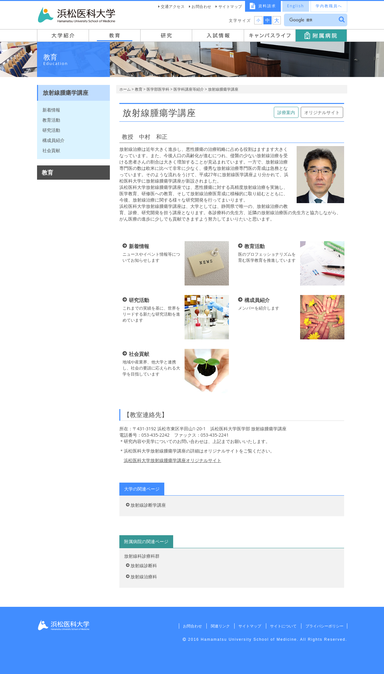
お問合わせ (201, 6)
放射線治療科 (143, 577)
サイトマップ (230, 6)
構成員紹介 (53, 140)
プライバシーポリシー (324, 626)
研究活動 (51, 130)
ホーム (125, 89)
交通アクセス (173, 6)
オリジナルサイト (322, 112)
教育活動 (51, 120)
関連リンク (219, 626)
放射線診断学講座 (148, 505)
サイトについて (282, 626)
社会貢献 (51, 150)
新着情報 (51, 110)
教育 (138, 89)
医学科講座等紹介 (188, 89)
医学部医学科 (158, 89)
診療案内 (286, 112)
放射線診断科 (143, 565)
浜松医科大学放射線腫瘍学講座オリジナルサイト (172, 460)
